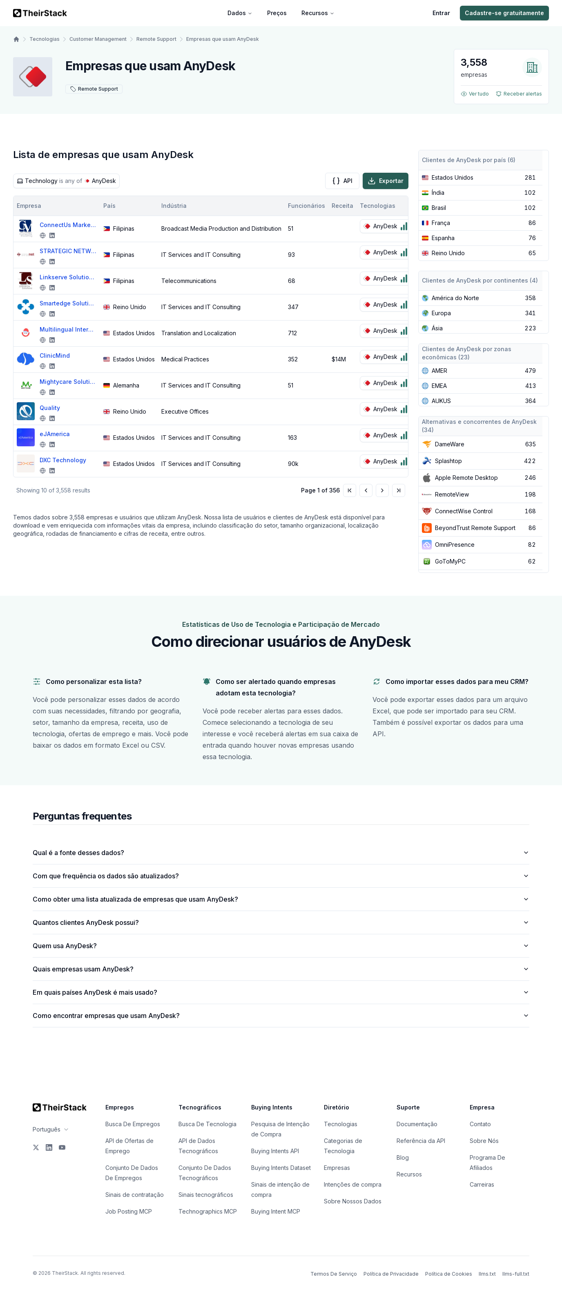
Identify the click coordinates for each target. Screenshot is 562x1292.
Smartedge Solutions (68, 303)
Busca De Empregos (132, 1123)
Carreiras (482, 1184)
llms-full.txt (515, 1274)
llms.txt (487, 1274)
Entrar (441, 12)
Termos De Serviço (333, 1274)
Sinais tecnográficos (205, 1194)
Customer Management (98, 39)
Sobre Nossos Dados (352, 1201)
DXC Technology (63, 460)
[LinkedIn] (49, 1147)
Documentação (417, 1123)
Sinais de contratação (134, 1194)
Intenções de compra (352, 1184)
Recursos (318, 12)
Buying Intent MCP (275, 1211)
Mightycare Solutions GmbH (68, 381)
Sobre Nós (484, 1140)
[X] (36, 1147)
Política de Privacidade (391, 1274)
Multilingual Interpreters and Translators (68, 329)
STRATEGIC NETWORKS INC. (68, 250)
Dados (239, 12)
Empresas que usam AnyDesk (222, 39)
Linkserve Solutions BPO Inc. (68, 277)
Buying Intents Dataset (281, 1167)
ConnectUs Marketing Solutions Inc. (68, 224)
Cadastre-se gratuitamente (504, 12)
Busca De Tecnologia (207, 1123)
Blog (403, 1157)
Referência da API (421, 1140)
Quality (50, 407)
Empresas (337, 1167)
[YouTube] (62, 1147)
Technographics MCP (207, 1211)
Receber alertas (518, 94)
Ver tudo (475, 94)
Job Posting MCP (128, 1211)
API (342, 181)
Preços (277, 12)
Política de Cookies (448, 1274)
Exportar (386, 181)
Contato (480, 1123)
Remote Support (156, 39)
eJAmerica (55, 433)
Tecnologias (44, 39)
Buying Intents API (275, 1150)
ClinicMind (55, 355)
